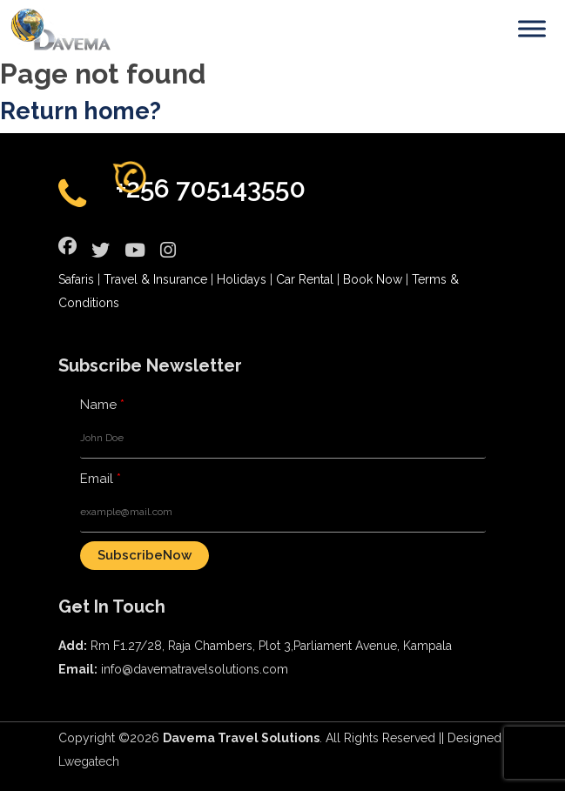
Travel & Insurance (155, 279)
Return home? (80, 110)
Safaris (76, 279)
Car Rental (304, 279)
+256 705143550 (211, 188)
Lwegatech (88, 761)
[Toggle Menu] (532, 28)
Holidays (241, 279)
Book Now (372, 279)
